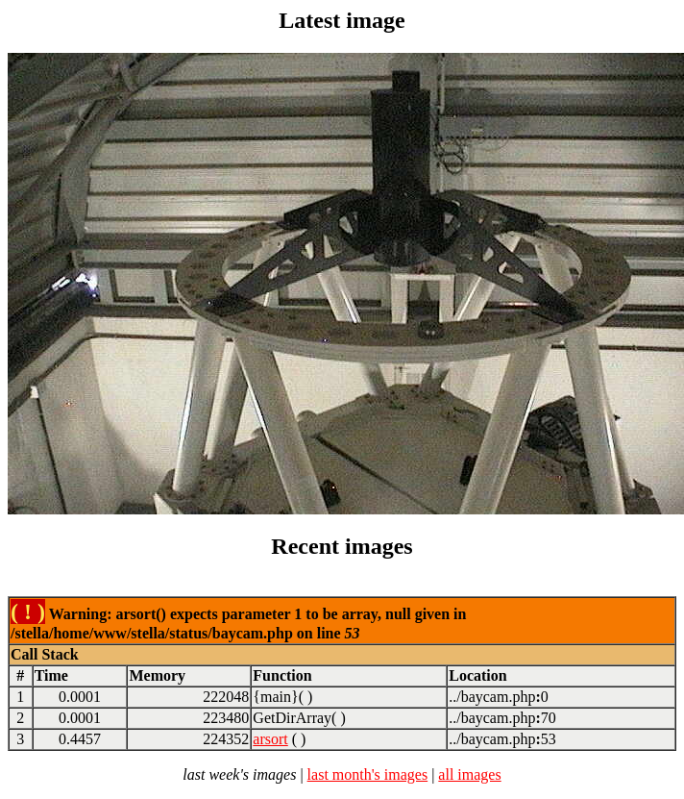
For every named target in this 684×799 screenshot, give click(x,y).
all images (469, 774)
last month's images (367, 774)
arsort (270, 739)
